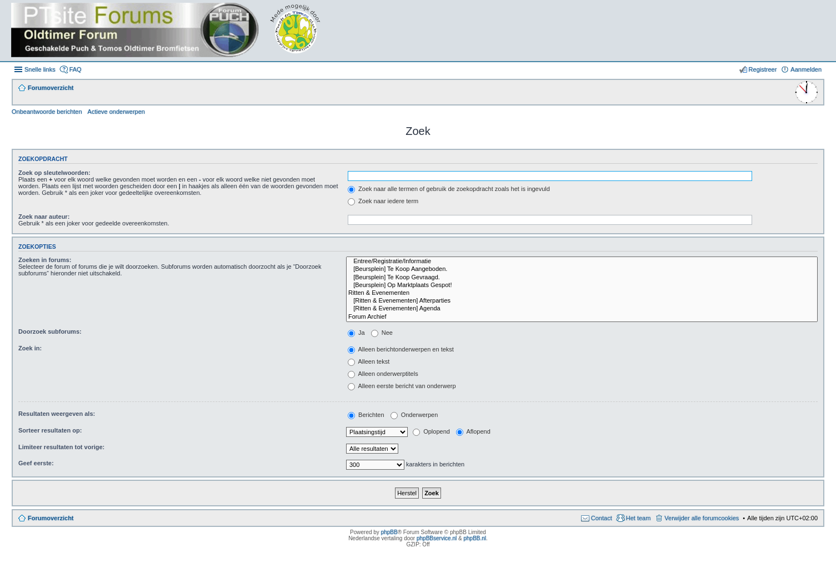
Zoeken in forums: (44, 260)
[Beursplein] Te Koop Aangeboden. (582, 269)
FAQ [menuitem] (75, 69)
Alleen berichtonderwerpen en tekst (401, 349)
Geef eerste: (36, 463)
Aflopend (473, 431)
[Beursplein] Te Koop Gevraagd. (582, 278)
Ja (356, 332)
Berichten (366, 414)
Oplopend (431, 431)
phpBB (389, 532)
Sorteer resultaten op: (50, 430)
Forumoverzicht (51, 518)
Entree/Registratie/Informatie (582, 261)
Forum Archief (582, 317)
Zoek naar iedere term (383, 201)
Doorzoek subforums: (50, 331)
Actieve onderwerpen (116, 111)
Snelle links (40, 69)
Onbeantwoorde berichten (47, 111)
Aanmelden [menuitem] (806, 69)
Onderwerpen (414, 414)
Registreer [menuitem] (763, 69)
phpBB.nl (474, 538)
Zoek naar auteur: (43, 216)
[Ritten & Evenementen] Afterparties (582, 301)
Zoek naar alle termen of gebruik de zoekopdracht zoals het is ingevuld (449, 188)
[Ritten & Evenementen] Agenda (582, 309)
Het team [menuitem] (638, 518)
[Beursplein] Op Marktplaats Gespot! (582, 285)
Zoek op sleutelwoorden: (54, 172)
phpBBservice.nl (437, 538)
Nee (382, 332)
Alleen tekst (368, 361)
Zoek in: (30, 348)
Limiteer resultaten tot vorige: (61, 447)
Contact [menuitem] (601, 518)
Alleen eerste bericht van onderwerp (402, 386)
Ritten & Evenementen (582, 293)
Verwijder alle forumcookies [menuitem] (701, 518)
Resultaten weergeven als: (56, 413)
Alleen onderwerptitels (383, 373)
